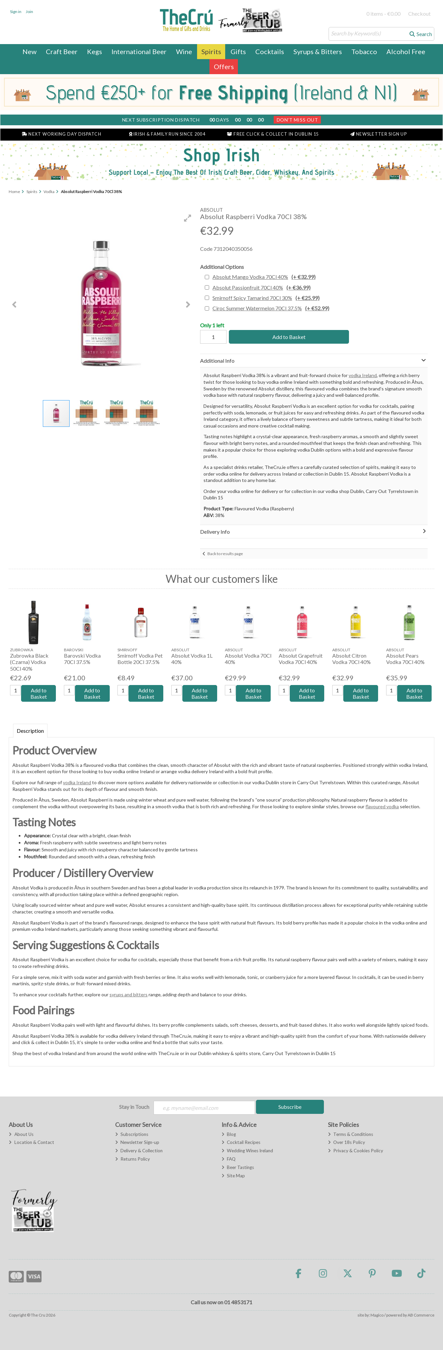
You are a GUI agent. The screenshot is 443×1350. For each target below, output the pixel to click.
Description (30, 730)
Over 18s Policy (346, 1142)
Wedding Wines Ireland (247, 1150)
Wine (184, 51)
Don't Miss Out (297, 120)
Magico (376, 1315)
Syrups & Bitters (317, 51)
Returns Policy (132, 1159)
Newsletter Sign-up (137, 1142)
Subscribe (289, 1107)
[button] (187, 218)
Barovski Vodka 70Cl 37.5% (82, 658)
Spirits (211, 51)
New (29, 51)
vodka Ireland (363, 375)
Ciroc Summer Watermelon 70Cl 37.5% (270, 308)
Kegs (94, 51)
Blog (229, 1134)
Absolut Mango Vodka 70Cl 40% (264, 277)
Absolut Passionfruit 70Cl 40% (261, 287)
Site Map (233, 1175)
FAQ (229, 1159)
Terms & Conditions (350, 1134)
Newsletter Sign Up (378, 134)
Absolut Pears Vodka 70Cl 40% (405, 658)
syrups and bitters (128, 994)
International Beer (139, 51)
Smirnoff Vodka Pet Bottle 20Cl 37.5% (140, 658)
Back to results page (225, 553)
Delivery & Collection (139, 1150)
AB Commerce (421, 1315)
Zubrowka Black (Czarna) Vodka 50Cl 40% (29, 661)
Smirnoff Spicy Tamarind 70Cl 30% (266, 298)
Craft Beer (62, 51)
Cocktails (269, 51)
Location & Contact (31, 1142)
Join (29, 11)
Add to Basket (288, 337)
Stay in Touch (134, 1107)
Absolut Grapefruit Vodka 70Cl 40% (301, 658)
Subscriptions (131, 1134)
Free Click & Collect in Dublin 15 (273, 134)
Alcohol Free (405, 51)
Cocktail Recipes (241, 1142)
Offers (224, 66)
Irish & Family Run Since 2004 (167, 134)
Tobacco (364, 51)
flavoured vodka (382, 806)
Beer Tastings (238, 1167)
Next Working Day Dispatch (61, 134)
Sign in (15, 11)
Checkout (419, 13)
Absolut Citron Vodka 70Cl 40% (351, 658)
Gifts (238, 51)
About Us (21, 1134)
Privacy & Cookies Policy (355, 1150)
